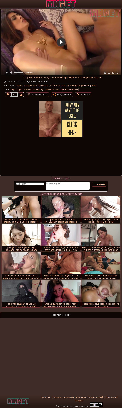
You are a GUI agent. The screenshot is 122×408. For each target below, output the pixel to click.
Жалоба (85, 94)
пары (13, 89)
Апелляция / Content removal (89, 397)
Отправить (99, 184)
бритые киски (24, 89)
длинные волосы (69, 89)
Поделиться (64, 94)
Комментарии (40, 94)
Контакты (45, 397)
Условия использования (63, 397)
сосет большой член (27, 85)
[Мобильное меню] (2, 4)
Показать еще (61, 315)
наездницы (38, 89)
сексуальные (52, 89)
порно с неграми (87, 85)
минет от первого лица (65, 85)
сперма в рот (45, 85)
